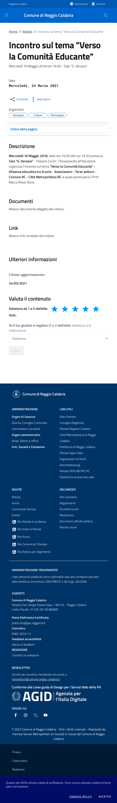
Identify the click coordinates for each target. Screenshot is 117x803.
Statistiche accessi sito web (77, 477)
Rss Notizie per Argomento (31, 551)
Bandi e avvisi (68, 527)
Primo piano (57, 114)
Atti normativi (68, 497)
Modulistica (67, 515)
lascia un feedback (23, 644)
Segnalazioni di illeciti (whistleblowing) (73, 462)
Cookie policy (19, 761)
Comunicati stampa (24, 509)
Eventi (16, 515)
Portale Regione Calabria (75, 428)
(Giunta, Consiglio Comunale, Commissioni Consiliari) (29, 422)
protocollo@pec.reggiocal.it (29, 623)
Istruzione (18, 114)
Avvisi (15, 503)
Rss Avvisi (21, 536)
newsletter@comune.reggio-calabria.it (36, 679)
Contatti (18, 593)
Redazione (18, 769)
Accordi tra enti (69, 509)
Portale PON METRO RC (75, 471)
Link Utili (66, 409)
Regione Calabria (18, 4)
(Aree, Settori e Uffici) (26, 438)
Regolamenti (68, 503)
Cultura (38, 114)
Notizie (27, 31)
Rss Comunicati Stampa (29, 544)
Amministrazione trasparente (35, 570)
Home (13, 31)
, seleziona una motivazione (50, 328)
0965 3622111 (21, 633)
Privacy (16, 752)
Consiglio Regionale (72, 422)
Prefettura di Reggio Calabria (77, 447)
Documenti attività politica (76, 521)
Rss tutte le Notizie (26, 529)
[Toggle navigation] (6, 15)
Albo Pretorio (68, 416)
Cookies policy (80, 796)
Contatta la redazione (25, 655)
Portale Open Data (71, 453)
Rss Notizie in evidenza (29, 521)
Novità (17, 489)
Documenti (68, 489)
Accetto (105, 796)
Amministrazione (25, 409)
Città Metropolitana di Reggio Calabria (78, 438)
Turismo (100, 4)
